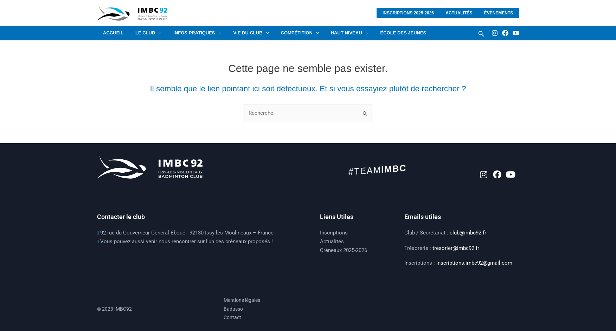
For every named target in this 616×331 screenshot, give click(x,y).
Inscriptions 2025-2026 (416, 13)
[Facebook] (505, 33)
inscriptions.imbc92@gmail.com (474, 263)
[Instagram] (495, 33)
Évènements (500, 13)
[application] (154, 33)
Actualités (463, 13)
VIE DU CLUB (241, 33)
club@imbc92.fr (468, 233)
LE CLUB (144, 33)
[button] (481, 33)
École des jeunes (385, 32)
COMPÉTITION (287, 33)
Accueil (112, 32)
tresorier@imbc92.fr (455, 248)
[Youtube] (516, 33)
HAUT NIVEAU (334, 33)
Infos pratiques (190, 33)
